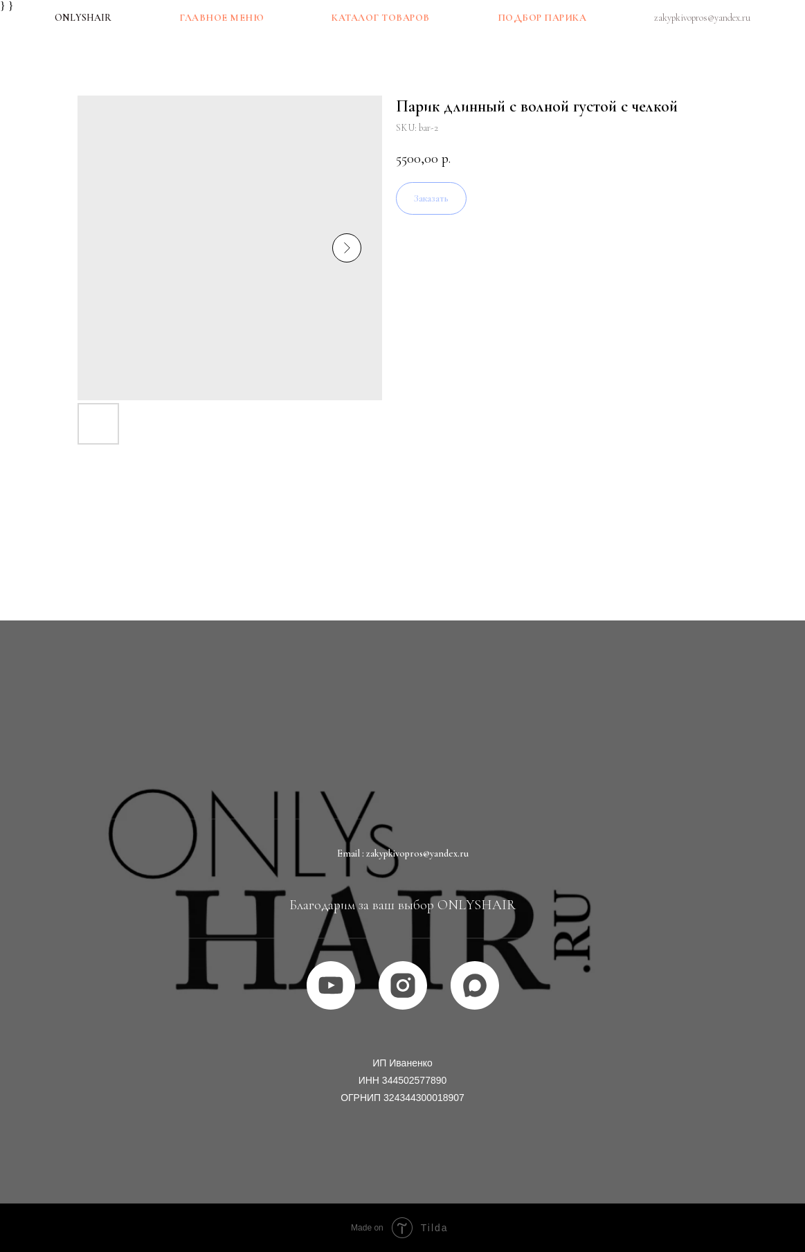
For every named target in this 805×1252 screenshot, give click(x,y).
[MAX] (475, 985)
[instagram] (403, 985)
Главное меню (221, 18)
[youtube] (331, 985)
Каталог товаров (381, 18)
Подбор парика (542, 18)
